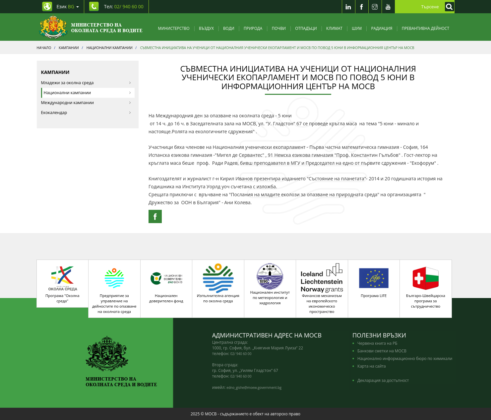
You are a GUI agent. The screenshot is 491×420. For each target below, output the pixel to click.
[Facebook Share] (155, 216)
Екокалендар (86, 112)
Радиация (381, 28)
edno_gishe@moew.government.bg (253, 387)
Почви (279, 28)
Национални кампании (88, 92)
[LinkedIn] (348, 6)
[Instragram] (375, 6)
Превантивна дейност (425, 28)
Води (228, 28)
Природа (253, 28)
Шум (357, 28)
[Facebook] (361, 6)
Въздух (206, 28)
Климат (334, 28)
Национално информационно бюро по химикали (404, 358)
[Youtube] (388, 6)
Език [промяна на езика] (68, 6)
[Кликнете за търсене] (448, 7)
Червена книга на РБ (377, 343)
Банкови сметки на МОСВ (381, 350)
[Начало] (90, 27)
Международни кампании (86, 102)
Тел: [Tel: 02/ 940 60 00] (124, 6)
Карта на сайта (371, 366)
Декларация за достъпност (383, 380)
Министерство (174, 28)
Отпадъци (306, 28)
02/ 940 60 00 (241, 353)
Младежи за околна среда (86, 83)
